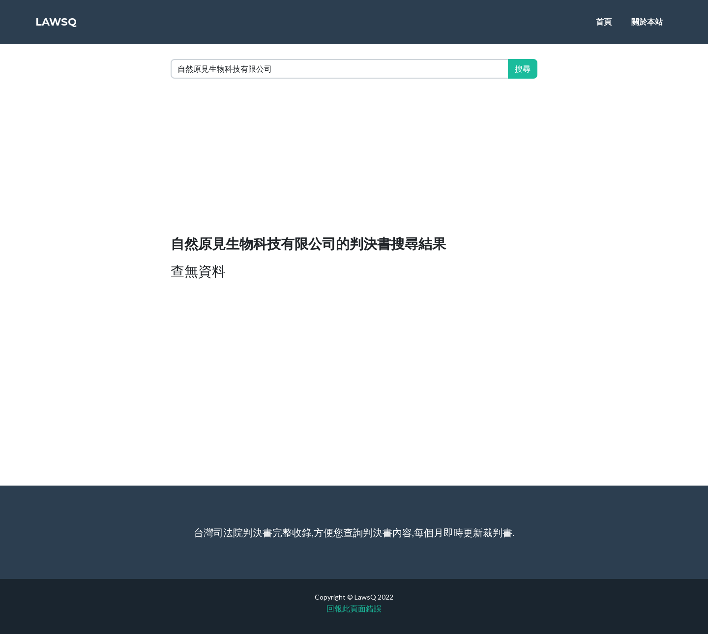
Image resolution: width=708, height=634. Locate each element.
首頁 (604, 25)
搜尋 (523, 68)
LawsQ (62, 25)
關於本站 (647, 25)
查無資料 (198, 270)
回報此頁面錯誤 (354, 608)
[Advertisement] (354, 159)
